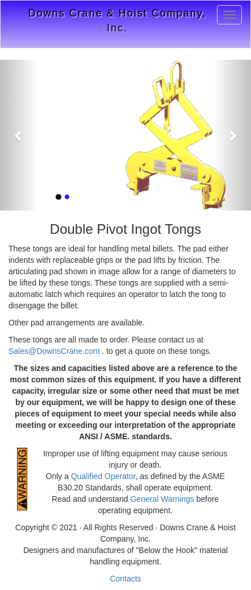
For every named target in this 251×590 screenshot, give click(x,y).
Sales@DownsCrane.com (55, 351)
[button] (18, 135)
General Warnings (162, 499)
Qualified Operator (103, 476)
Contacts (125, 578)
